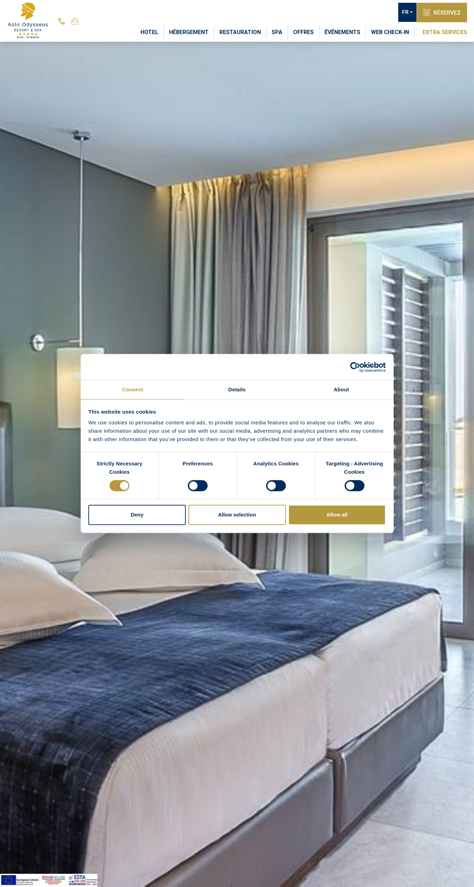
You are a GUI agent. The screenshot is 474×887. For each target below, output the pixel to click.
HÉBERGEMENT (189, 32)
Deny (137, 515)
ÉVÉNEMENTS (342, 32)
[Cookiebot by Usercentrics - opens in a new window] (355, 366)
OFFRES (303, 32)
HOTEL (149, 32)
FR (404, 12)
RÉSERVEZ (441, 12)
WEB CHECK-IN (390, 32)
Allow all (337, 515)
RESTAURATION (240, 32)
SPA (277, 32)
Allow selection (237, 515)
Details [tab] (237, 389)
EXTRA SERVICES (445, 32)
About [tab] (341, 389)
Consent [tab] (132, 389)
